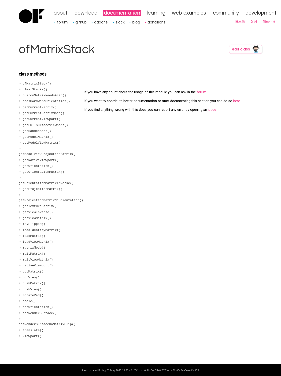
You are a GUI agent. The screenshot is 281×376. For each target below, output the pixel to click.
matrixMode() (34, 247)
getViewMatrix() (37, 218)
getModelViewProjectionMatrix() (47, 154)
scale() (29, 301)
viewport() (32, 336)
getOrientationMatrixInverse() (46, 183)
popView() (31, 277)
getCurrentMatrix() (40, 107)
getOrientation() (38, 166)
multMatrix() (34, 254)
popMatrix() (33, 271)
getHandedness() (37, 131)
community (226, 13)
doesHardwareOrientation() (46, 101)
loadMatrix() (34, 236)
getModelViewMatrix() (42, 143)
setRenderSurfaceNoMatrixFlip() (47, 324)
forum (62, 22)
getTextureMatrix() (40, 206)
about (61, 13)
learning (156, 13)
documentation (122, 13)
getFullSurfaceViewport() (45, 125)
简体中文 (269, 21)
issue (212, 109)
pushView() (32, 289)
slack (120, 22)
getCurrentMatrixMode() (43, 113)
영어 (254, 21)
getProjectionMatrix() (43, 189)
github (81, 22)
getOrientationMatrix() (43, 172)
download (85, 13)
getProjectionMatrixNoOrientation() (51, 200)
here (236, 101)
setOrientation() (38, 307)
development (261, 13)
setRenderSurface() (40, 313)
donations (157, 22)
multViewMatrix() (38, 259)
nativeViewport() (38, 265)
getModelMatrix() (38, 137)
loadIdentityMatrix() (42, 230)
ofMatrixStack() (37, 83)
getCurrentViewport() (42, 119)
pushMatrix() (34, 283)
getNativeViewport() (41, 160)
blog (136, 22)
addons (101, 22)
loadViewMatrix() (38, 242)
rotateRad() (33, 295)
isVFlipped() (34, 224)
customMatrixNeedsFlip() (44, 95)
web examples (189, 13)
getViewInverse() (38, 212)
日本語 (240, 21)
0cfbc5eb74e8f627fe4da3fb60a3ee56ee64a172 (171, 370)
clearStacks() (35, 89)
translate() (33, 330)
